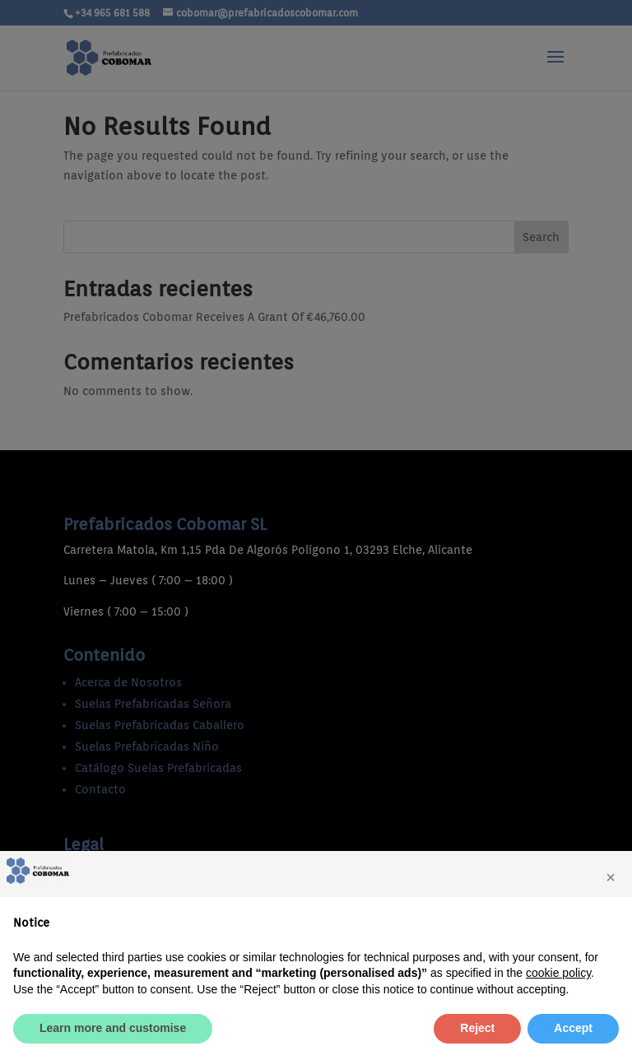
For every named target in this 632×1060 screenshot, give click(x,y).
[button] (610, 877)
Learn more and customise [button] (113, 1027)
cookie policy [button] (558, 972)
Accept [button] (573, 1027)
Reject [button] (477, 1027)
